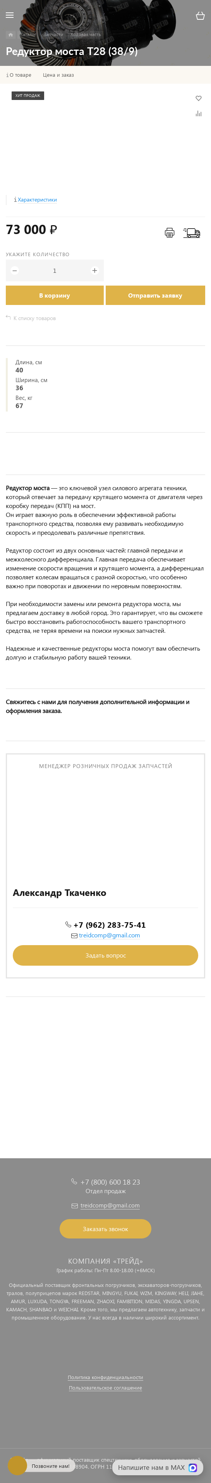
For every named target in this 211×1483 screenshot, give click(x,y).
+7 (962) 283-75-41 (109, 924)
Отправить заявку (155, 295)
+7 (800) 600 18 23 (110, 1182)
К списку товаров (35, 318)
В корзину (54, 295)
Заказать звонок (105, 1229)
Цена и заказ (58, 75)
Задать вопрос (106, 955)
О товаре (20, 75)
